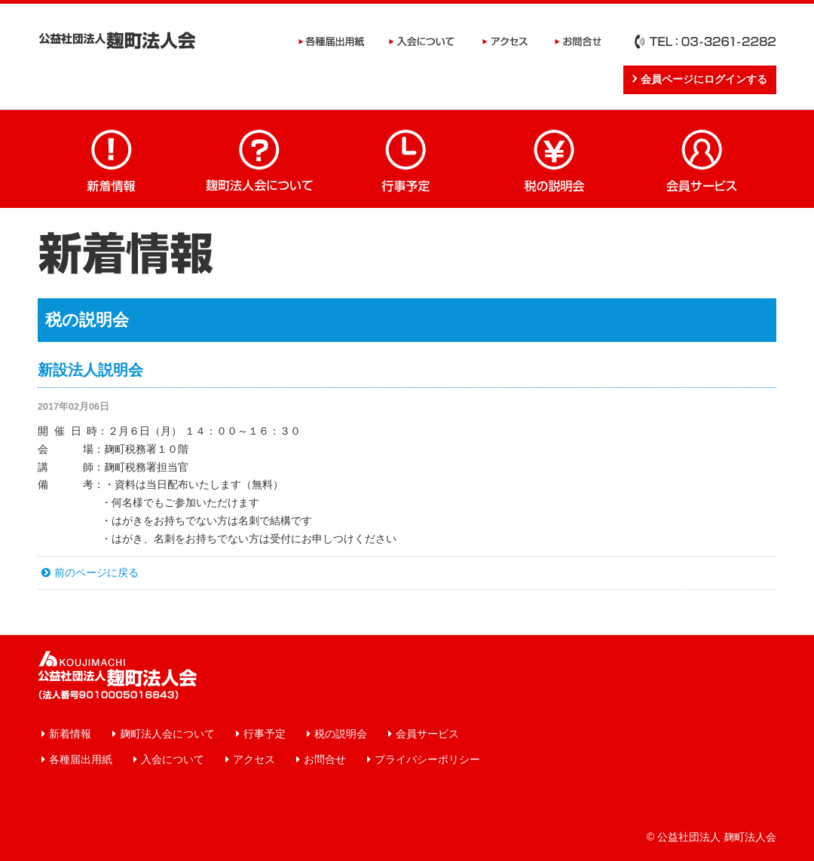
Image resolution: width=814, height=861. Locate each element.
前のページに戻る (96, 572)
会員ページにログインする (704, 79)
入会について (422, 41)
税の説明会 (555, 159)
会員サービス (702, 159)
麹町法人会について (259, 159)
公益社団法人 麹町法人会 (117, 40)
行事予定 (407, 159)
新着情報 (111, 159)
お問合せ (578, 41)
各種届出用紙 (332, 41)
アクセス (505, 41)
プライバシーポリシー (427, 759)
